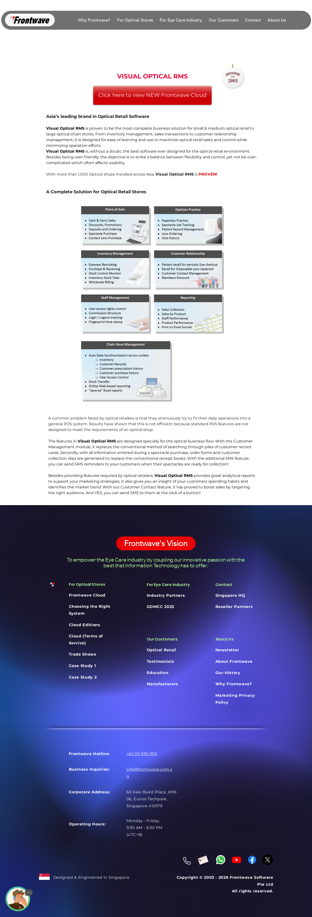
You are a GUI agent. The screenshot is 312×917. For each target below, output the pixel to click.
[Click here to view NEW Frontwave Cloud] (152, 95)
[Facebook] (252, 859)
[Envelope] (203, 859)
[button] (135, 20)
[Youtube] (236, 859)
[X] (267, 859)
